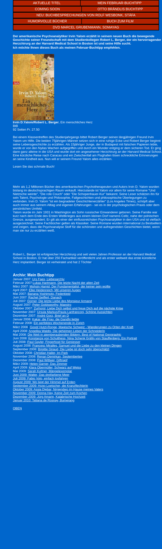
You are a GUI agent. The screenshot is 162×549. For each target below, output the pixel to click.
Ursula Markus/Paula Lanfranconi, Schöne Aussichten (74, 312)
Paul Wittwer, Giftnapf (52, 360)
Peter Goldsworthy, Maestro (51, 304)
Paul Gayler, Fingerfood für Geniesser (53, 342)
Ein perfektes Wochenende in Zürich (59, 323)
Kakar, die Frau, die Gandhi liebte (55, 319)
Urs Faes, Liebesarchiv (48, 279)
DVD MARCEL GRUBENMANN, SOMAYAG (86, 27)
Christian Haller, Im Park (51, 353)
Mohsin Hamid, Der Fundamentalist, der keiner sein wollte (70, 286)
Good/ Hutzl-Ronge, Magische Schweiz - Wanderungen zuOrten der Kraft (81, 327)
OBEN (17, 408)
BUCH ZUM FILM (120, 21)
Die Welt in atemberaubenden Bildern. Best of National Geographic (74, 334)
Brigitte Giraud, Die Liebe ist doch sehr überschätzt (73, 349)
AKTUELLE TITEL (46, 3)
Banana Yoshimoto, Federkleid (49, 294)
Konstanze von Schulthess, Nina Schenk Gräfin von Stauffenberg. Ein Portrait (82, 338)
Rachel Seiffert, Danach (45, 297)
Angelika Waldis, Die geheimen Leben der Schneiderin (67, 331)
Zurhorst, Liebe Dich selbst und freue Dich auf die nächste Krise (78, 308)
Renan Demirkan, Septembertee (59, 356)
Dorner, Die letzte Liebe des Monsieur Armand (59, 301)
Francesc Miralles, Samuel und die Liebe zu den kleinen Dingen (76, 345)
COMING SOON (47, 9)
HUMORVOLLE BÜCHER (47, 21)
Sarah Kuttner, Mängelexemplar (50, 371)
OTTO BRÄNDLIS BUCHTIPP (120, 9)
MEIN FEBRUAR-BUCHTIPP (120, 3)
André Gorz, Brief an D (53, 315)
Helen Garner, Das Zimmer (48, 364)
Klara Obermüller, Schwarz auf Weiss (55, 367)
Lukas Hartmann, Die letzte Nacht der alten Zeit (66, 283)
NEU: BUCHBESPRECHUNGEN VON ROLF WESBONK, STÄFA (86, 15)
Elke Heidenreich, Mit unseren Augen (55, 290)
